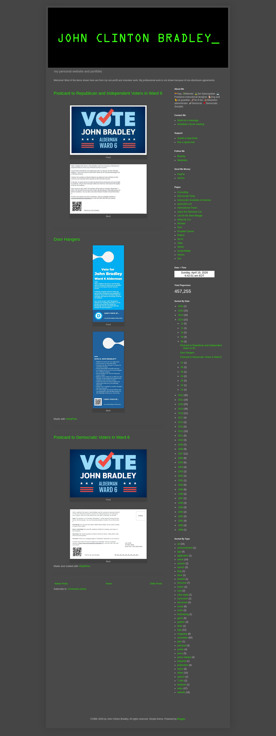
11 (182, 328)
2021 (181, 399)
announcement (184, 547)
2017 (181, 417)
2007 (181, 453)
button (180, 587)
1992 (181, 516)
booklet (181, 579)
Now (179, 227)
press (180, 653)
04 (182, 376)
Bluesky (181, 156)
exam (180, 610)
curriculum (182, 598)
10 (182, 332)
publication (182, 665)
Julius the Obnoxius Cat (189, 211)
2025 (181, 310)
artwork (181, 563)
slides (180, 672)
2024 (181, 315)
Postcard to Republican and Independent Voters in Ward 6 (108, 93)
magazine (182, 633)
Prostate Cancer (185, 231)
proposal (181, 661)
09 (182, 337)
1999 (181, 489)
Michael (181, 223)
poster (180, 649)
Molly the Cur (184, 219)
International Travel (187, 207)
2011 (181, 435)
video (180, 688)
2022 (181, 395)
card (179, 590)
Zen (179, 258)
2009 (181, 444)
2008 (181, 449)
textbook (181, 684)
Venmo (180, 178)
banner (180, 567)
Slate (179, 243)
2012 (181, 431)
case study (182, 594)
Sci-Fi (180, 239)
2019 (181, 408)
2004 (181, 467)
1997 (181, 498)
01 (182, 389)
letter (179, 626)
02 (182, 385)
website (181, 692)
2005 (181, 462)
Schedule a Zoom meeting (190, 124)
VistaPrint (71, 418)
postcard (181, 645)
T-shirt (180, 680)
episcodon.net (184, 204)
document (182, 602)
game (180, 618)
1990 (181, 525)
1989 (181, 529)
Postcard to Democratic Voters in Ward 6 (92, 437)
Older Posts (156, 583)
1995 (181, 507)
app (179, 551)
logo (179, 629)
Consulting (182, 192)
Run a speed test (186, 142)
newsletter (182, 637)
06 (182, 367)
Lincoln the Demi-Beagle (189, 215)
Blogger (181, 719)
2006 (181, 458)
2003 (181, 471)
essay (180, 606)
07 (182, 362)
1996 (181, 503)
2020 (181, 404)
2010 (181, 440)
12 (182, 323)
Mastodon (182, 160)
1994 (181, 512)
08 (182, 341)
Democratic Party (186, 196)
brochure (181, 583)
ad (178, 544)
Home (109, 583)
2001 (181, 480)
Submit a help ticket (187, 138)
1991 (181, 520)
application (182, 555)
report (180, 669)
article (180, 559)
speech (181, 676)
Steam (180, 247)
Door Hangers (67, 239)
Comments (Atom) (77, 589)
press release (184, 657)
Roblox (180, 235)
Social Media (184, 251)
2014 (181, 422)
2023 (181, 319)
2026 (181, 306)
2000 (181, 485)
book (179, 575)
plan (179, 641)
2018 (181, 413)
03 (182, 380)
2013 (181, 426)
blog (179, 571)
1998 (181, 494)
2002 (181, 476)
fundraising (183, 614)
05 (182, 371)
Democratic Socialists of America (194, 200)
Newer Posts (61, 583)
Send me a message (187, 120)
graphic (181, 622)
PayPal (181, 174)
